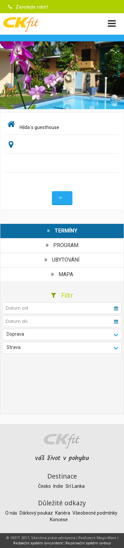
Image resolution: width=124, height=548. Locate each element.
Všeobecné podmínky (94, 513)
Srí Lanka (75, 486)
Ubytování (62, 260)
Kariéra (63, 513)
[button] (62, 334)
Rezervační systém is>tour (88, 543)
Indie (58, 486)
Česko (45, 486)
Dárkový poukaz (37, 513)
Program (62, 245)
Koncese (59, 519)
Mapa (62, 274)
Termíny (62, 231)
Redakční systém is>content (37, 543)
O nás (11, 513)
